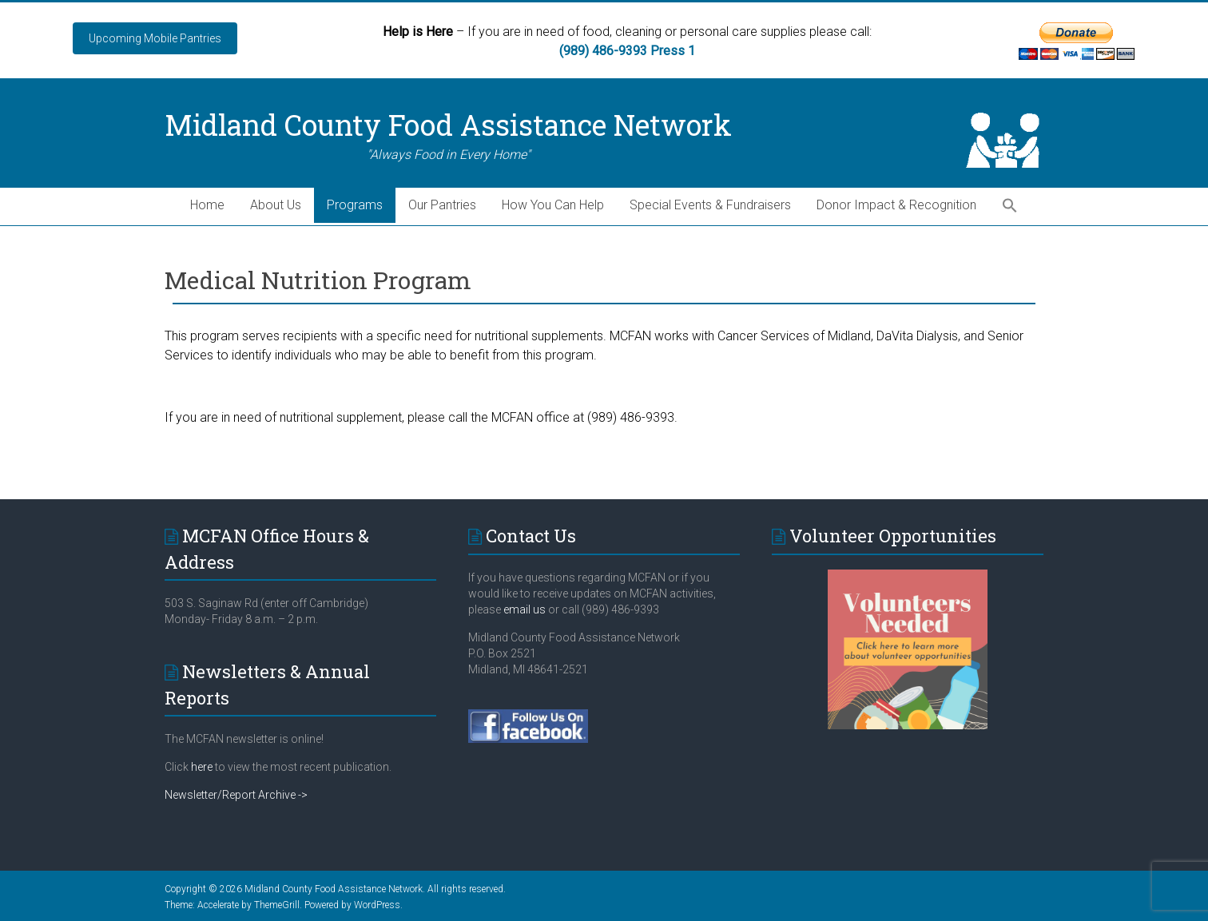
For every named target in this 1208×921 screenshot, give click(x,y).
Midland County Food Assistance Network (448, 124)
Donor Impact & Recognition (896, 204)
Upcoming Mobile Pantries (155, 38)
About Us (275, 204)
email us (523, 609)
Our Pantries (442, 204)
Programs (355, 204)
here (202, 766)
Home (207, 204)
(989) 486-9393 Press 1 (627, 50)
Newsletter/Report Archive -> (236, 794)
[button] (1010, 206)
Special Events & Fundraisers (710, 204)
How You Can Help (553, 204)
